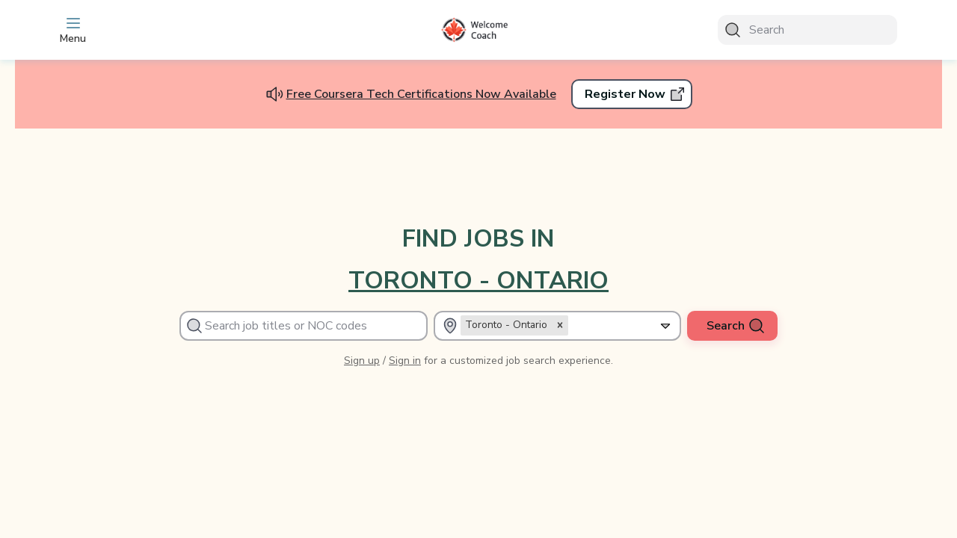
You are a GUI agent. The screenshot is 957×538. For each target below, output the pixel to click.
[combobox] (649, 326)
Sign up (362, 360)
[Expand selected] (665, 326)
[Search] (807, 30)
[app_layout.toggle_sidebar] (149, 30)
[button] (560, 325)
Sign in (405, 360)
